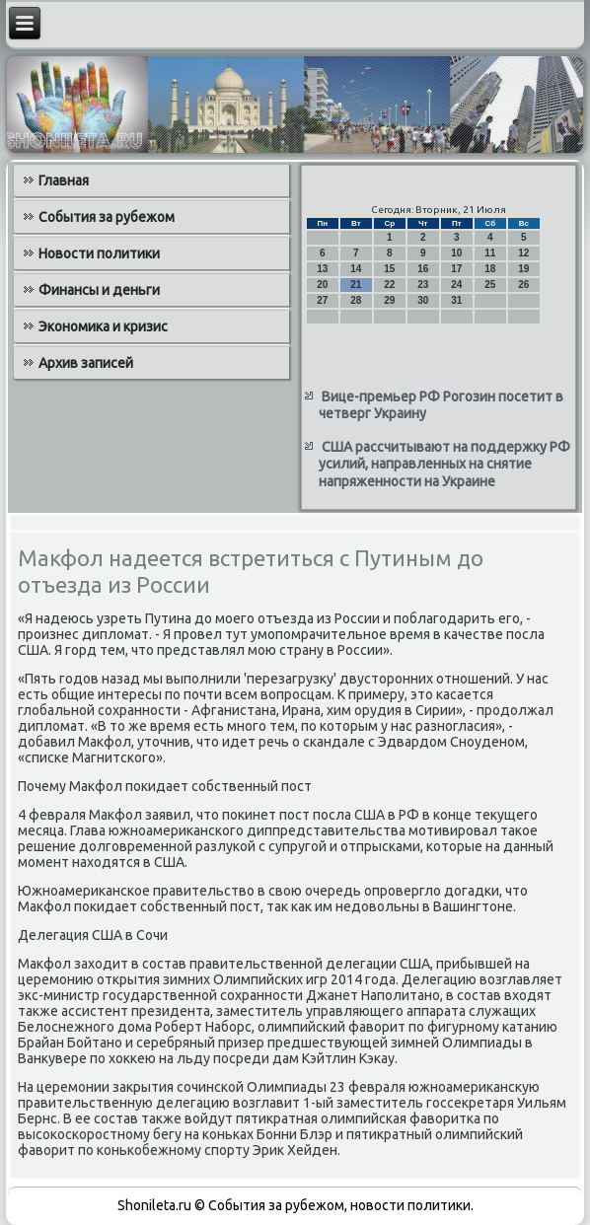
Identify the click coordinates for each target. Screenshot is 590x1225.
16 (422, 268)
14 (355, 268)
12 (523, 253)
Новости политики (99, 253)
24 (456, 284)
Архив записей (85, 363)
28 (355, 300)
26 (523, 284)
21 (355, 284)
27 (322, 300)
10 (456, 253)
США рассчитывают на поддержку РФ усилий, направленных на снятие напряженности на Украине (444, 464)
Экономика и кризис (103, 326)
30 (422, 300)
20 (322, 284)
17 (456, 268)
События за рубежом (106, 217)
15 (389, 268)
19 (523, 268)
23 (422, 284)
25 (489, 284)
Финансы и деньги (99, 290)
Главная (63, 180)
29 (389, 300)
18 (489, 268)
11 (489, 253)
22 (389, 284)
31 (456, 300)
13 (322, 268)
